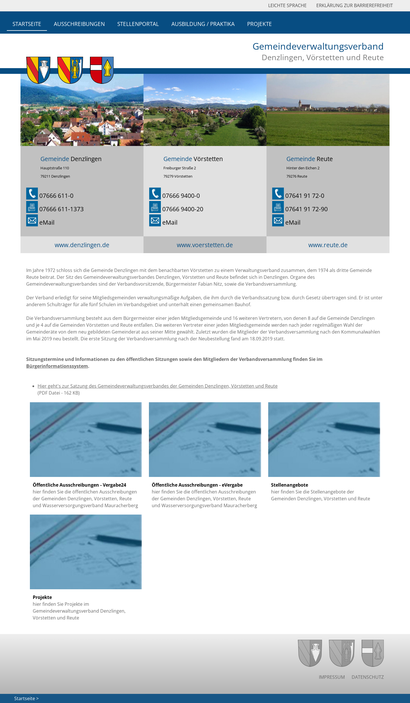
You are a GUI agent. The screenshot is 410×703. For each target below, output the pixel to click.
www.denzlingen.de (82, 245)
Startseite (27, 23)
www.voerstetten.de (205, 245)
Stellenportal (138, 23)
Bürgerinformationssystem (57, 366)
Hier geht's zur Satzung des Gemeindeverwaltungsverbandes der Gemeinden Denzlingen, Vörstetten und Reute (158, 386)
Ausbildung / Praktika (203, 23)
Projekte (259, 23)
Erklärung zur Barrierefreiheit (354, 5)
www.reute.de (328, 245)
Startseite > (26, 698)
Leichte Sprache (287, 5)
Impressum (332, 677)
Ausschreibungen (79, 23)
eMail (46, 222)
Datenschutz (368, 677)
